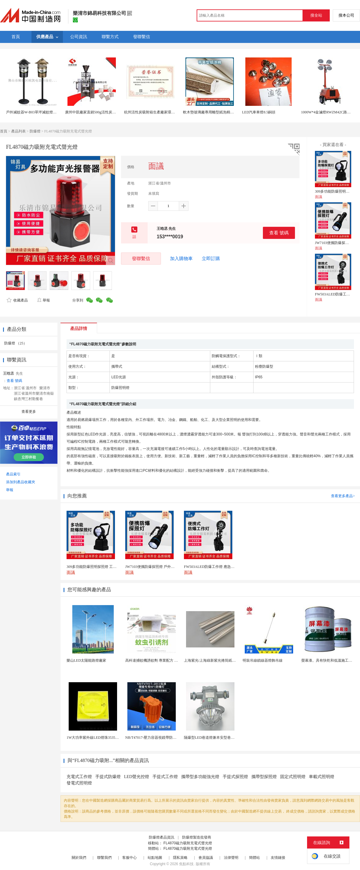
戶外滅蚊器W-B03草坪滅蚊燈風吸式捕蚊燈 (40, 112)
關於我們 (79, 857)
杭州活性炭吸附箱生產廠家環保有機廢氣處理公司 (164, 112)
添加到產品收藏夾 (20, 482)
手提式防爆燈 (108, 776)
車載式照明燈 (321, 776)
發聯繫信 (141, 258)
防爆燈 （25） (15, 343)
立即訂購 (211, 258)
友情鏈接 (278, 857)
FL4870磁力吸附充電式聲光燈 (187, 843)
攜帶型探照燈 (264, 776)
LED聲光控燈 (136, 776)
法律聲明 (231, 857)
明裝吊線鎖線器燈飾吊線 (263, 660)
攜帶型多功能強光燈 (200, 776)
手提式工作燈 (165, 776)
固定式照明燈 (293, 776)
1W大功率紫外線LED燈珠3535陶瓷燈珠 (98, 737)
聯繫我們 (104, 857)
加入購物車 (181, 258)
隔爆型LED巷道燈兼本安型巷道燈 (211, 737)
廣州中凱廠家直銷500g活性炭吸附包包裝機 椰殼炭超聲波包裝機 (116, 112)
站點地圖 (155, 857)
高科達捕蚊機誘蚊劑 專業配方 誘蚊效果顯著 (160, 660)
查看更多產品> (343, 496)
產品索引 (13, 474)
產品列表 (18, 131)
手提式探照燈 (235, 776)
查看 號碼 (279, 232)
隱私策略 (180, 857)
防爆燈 (35, 131)
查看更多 (28, 411)
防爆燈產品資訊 (161, 837)
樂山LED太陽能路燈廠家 (86, 660)
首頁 (3, 131)
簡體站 (254, 857)
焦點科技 (186, 864)
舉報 (43, 300)
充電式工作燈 (79, 776)
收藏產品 (17, 300)
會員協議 (205, 857)
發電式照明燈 (79, 783)
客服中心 (129, 857)
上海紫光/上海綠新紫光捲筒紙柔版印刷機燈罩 (220, 660)
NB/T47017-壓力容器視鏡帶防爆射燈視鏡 (158, 737)
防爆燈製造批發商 (196, 837)
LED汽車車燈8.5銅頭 (258, 112)
